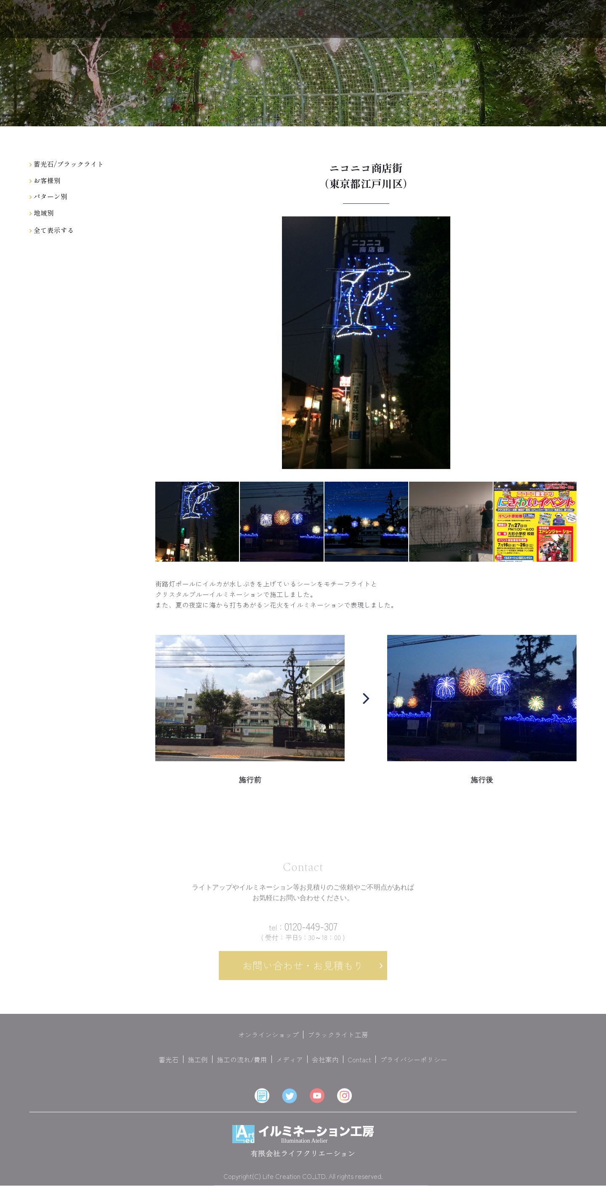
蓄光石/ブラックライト (66, 163)
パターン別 (48, 196)
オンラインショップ (268, 1039)
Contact (359, 1064)
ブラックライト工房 (338, 1039)
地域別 (41, 212)
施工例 (198, 1064)
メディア (289, 1064)
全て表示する (51, 230)
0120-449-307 (303, 930)
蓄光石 (169, 1064)
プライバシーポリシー (413, 1064)
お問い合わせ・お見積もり (303, 970)
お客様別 (45, 180)
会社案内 (325, 1064)
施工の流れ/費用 (242, 1064)
